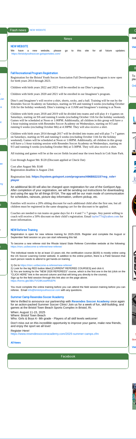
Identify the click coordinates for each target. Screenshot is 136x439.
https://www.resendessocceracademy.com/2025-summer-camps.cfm (55, 333)
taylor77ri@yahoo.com (105, 216)
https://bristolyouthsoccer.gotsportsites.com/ (35, 53)
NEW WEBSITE (38, 30)
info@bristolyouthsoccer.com (44, 290)
